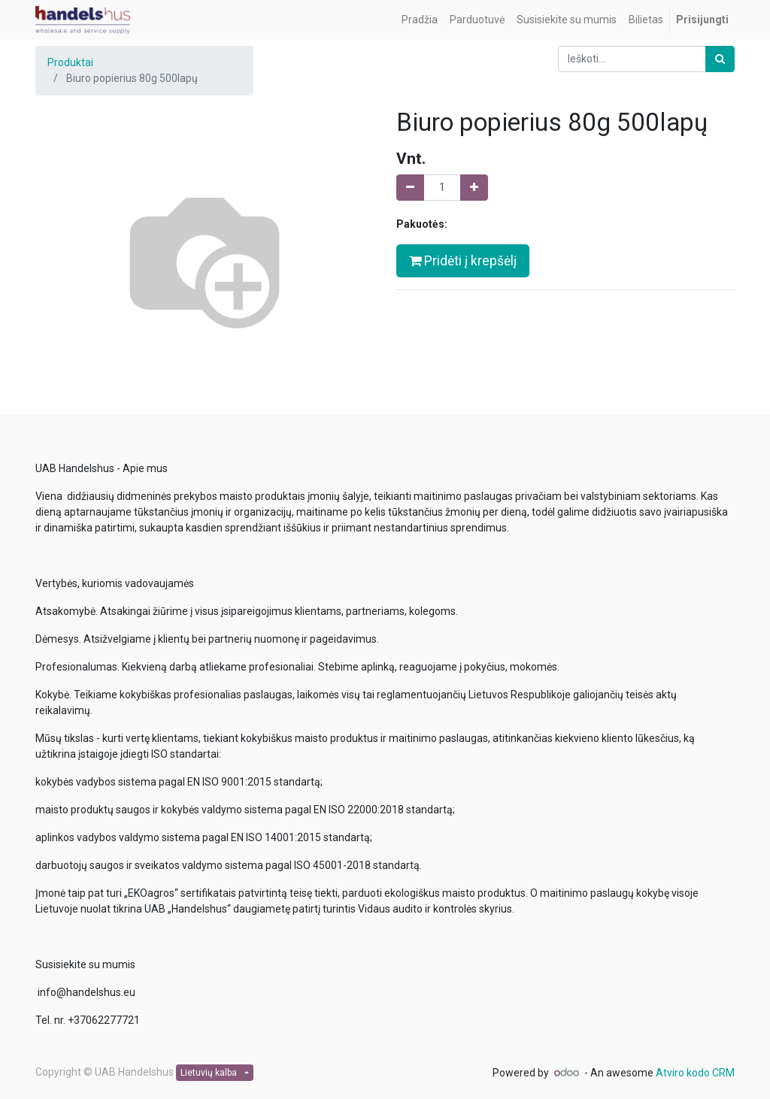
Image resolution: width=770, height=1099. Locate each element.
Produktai (70, 62)
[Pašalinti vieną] (410, 187)
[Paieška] (720, 59)
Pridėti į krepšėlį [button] (463, 260)
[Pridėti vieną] (474, 187)
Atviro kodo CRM (695, 1073)
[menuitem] (420, 20)
